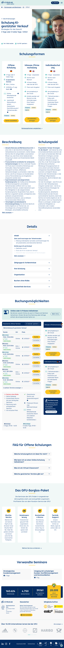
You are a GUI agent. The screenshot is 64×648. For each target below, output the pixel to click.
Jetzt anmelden (26, 615)
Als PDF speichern (21, 43)
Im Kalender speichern (32, 324)
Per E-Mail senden (7, 43)
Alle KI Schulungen (8, 19)
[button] (32, 454)
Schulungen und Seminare (12, 7)
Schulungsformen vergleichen (32, 128)
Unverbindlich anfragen (31, 119)
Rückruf (55, 2)
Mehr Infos (55, 314)
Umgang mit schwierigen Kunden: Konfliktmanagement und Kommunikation (46, 573)
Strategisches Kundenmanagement (11, 572)
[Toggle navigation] (62, 3)
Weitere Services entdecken (32, 548)
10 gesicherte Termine (10, 80)
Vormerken (36, 340)
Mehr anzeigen (8, 213)
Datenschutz (31, 644)
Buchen (36, 337)
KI (23, 7)
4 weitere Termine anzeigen (13, 388)
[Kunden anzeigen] (58, 624)
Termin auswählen (11, 120)
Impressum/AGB (21, 644)
